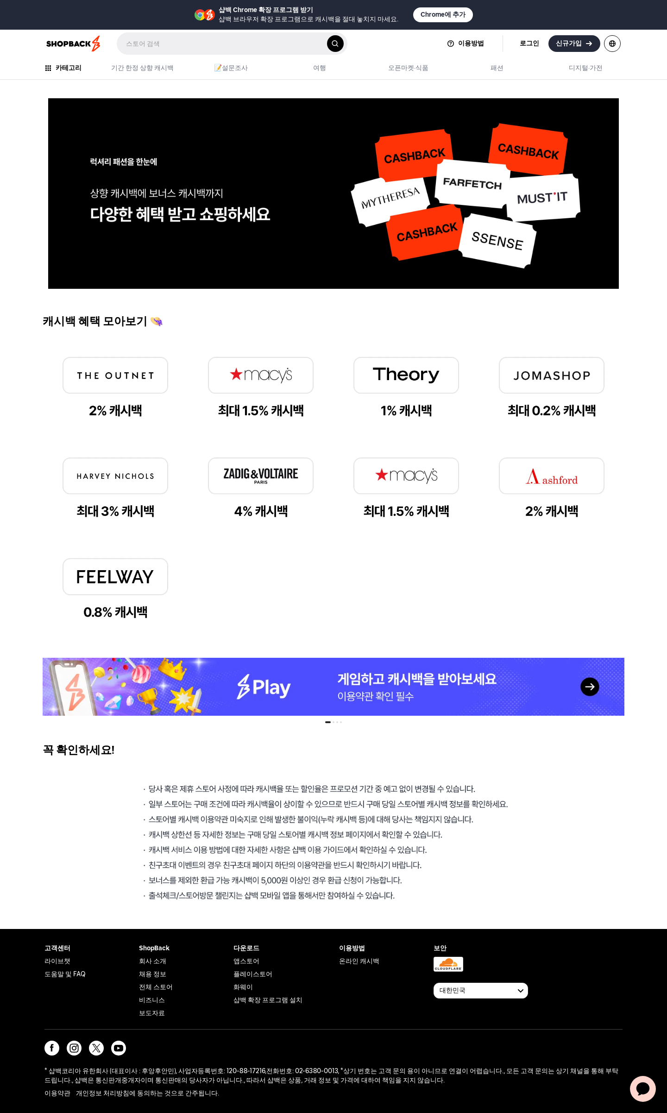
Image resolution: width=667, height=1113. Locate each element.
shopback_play (68, 663)
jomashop (501, 347)
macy (348, 448)
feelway (61, 549)
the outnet (66, 347)
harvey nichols (72, 448)
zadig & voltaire (220, 448)
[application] (643, 1089)
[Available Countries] (481, 991)
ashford (497, 448)
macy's (205, 347)
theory (350, 347)
